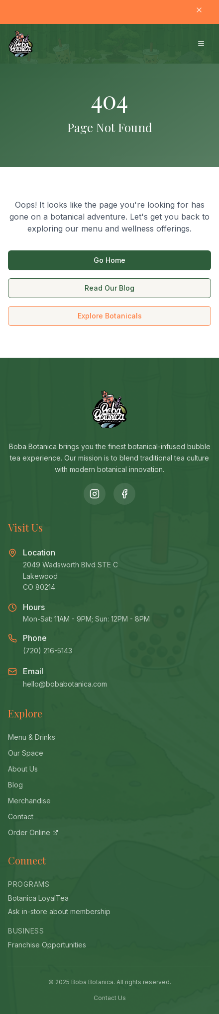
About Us (23, 769)
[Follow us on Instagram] (95, 494)
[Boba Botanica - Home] (20, 44)
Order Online (33, 832)
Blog (15, 784)
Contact (20, 816)
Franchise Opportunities (47, 944)
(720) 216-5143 (47, 650)
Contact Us (110, 998)
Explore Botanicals (110, 316)
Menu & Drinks (31, 737)
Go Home (109, 260)
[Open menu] (201, 44)
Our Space (25, 753)
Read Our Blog (109, 288)
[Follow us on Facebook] (124, 494)
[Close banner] (199, 10)
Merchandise (29, 800)
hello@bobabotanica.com (65, 684)
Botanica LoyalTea (38, 898)
